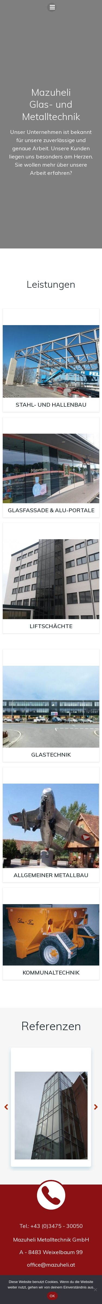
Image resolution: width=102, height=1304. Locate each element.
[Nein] (95, 1289)
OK (52, 1296)
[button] (6, 1107)
